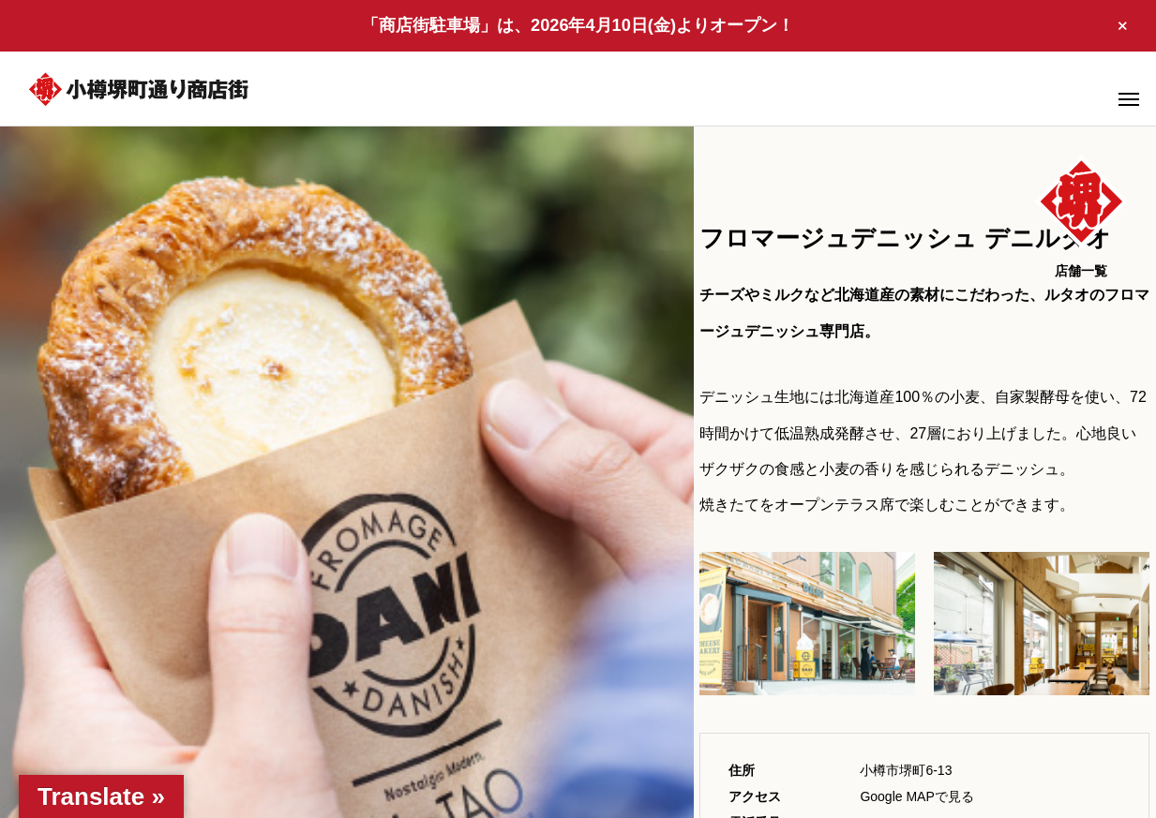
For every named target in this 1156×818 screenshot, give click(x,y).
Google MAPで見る (916, 796)
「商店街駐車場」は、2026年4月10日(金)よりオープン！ (578, 25)
